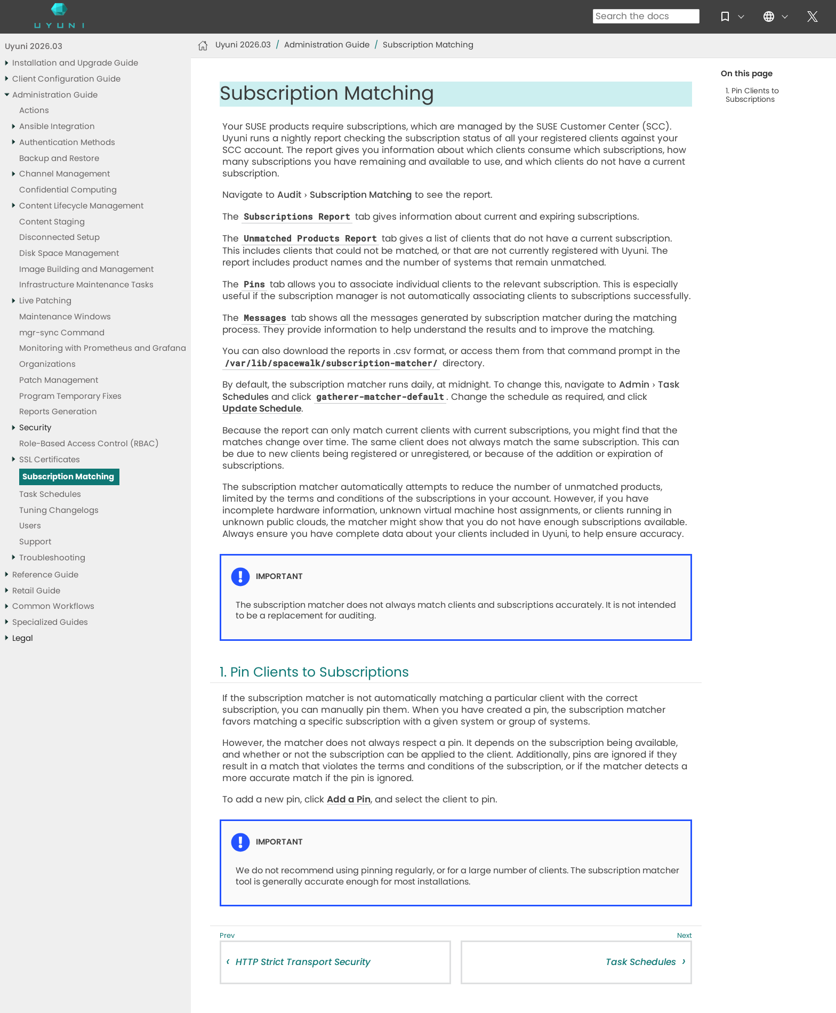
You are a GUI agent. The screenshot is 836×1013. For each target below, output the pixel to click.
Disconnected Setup (59, 238)
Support (35, 542)
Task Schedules (50, 495)
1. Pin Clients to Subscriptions (752, 95)
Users (30, 526)
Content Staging (52, 222)
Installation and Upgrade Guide (75, 63)
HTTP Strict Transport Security (303, 962)
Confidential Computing (68, 190)
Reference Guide (45, 575)
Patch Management (58, 380)
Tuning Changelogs (59, 510)
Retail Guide (36, 591)
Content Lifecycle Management (81, 206)
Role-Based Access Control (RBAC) (89, 444)
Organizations (47, 364)
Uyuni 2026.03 (33, 47)
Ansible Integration (57, 127)
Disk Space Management (69, 254)
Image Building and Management (86, 270)
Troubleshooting (52, 558)
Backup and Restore (59, 159)
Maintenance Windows (65, 317)
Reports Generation (58, 412)
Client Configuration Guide (66, 79)
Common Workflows (53, 606)
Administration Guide (55, 95)
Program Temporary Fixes (70, 396)
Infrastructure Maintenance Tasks (86, 285)
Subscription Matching (68, 477)
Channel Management (64, 174)
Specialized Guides (50, 622)
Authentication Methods (67, 143)
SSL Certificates (49, 460)
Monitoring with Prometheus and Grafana (102, 348)
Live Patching (45, 301)
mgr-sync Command (61, 333)
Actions (34, 111)
